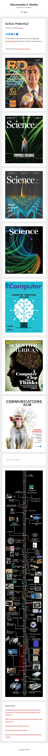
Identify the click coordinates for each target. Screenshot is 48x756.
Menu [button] (25, 12)
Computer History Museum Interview (17, 726)
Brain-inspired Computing (21, 49)
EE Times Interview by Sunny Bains (16, 730)
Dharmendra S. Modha (24, 4)
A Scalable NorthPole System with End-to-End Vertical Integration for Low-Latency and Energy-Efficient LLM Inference (23, 712)
